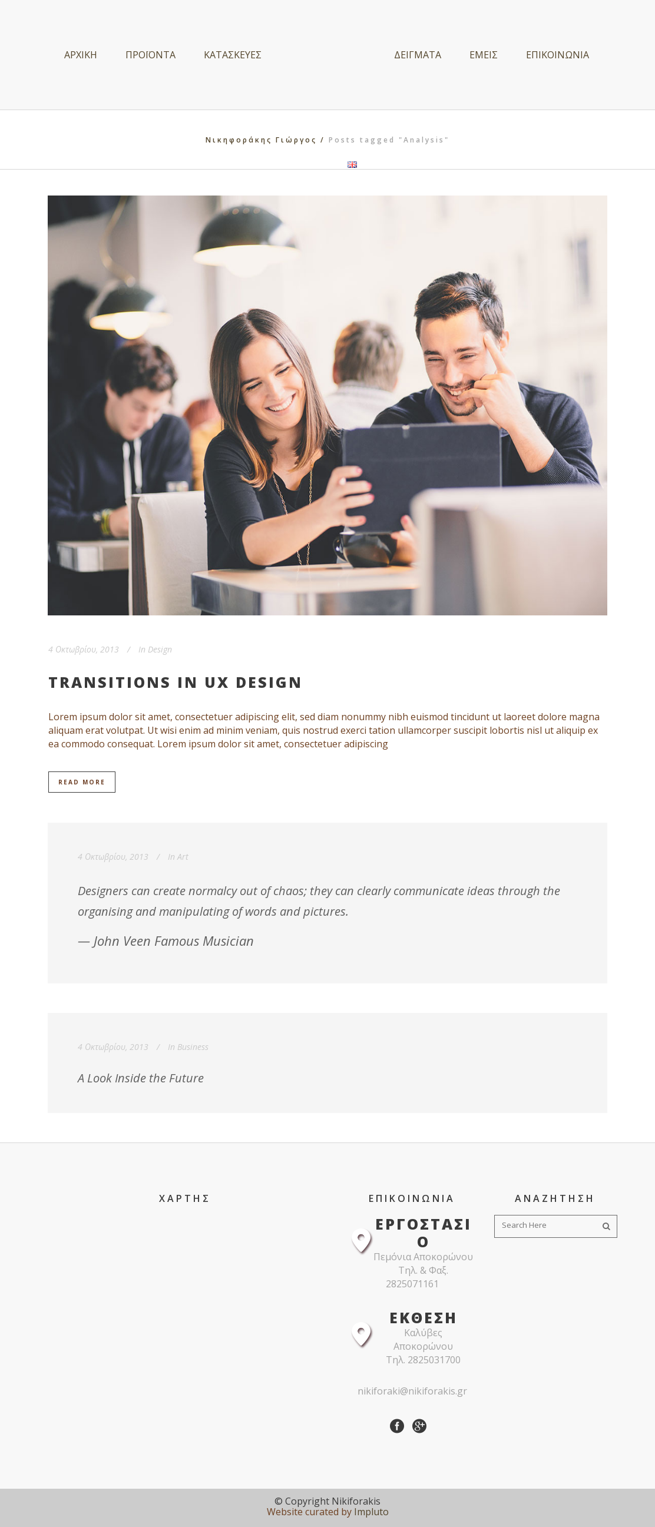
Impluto (371, 1511)
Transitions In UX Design (175, 682)
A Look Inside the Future (141, 1078)
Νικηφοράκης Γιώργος (261, 140)
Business (193, 1046)
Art (182, 856)
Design (160, 649)
